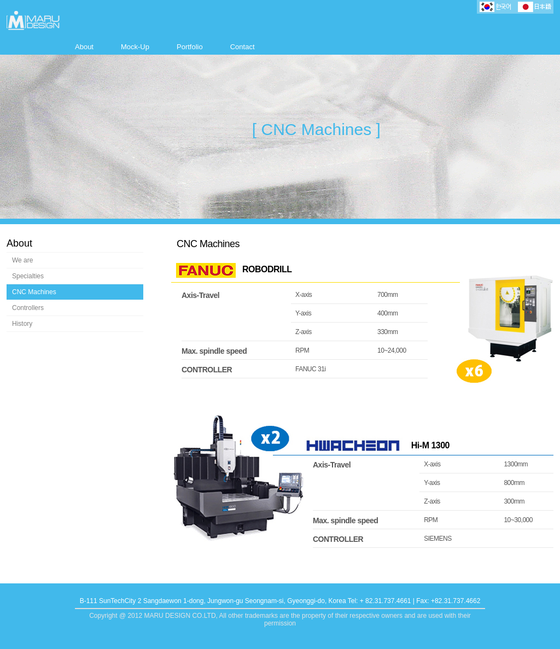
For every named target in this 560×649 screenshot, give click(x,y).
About (84, 47)
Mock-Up (135, 47)
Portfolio (190, 47)
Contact (242, 47)
